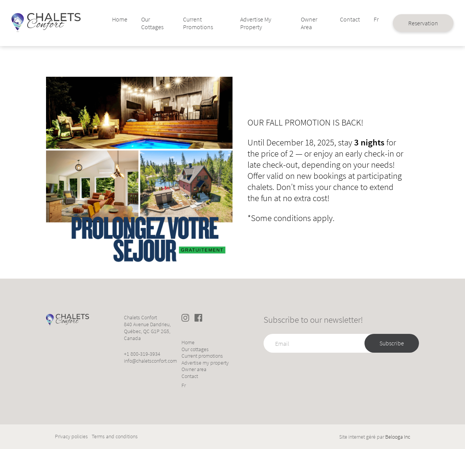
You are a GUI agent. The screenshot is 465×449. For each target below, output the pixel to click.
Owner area (297, 23)
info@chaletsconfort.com (150, 360)
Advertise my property (251, 23)
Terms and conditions (115, 436)
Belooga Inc (397, 436)
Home (128, 19)
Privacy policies (71, 436)
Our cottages (160, 23)
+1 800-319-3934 (142, 353)
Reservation (404, 23)
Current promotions (201, 23)
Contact (333, 19)
